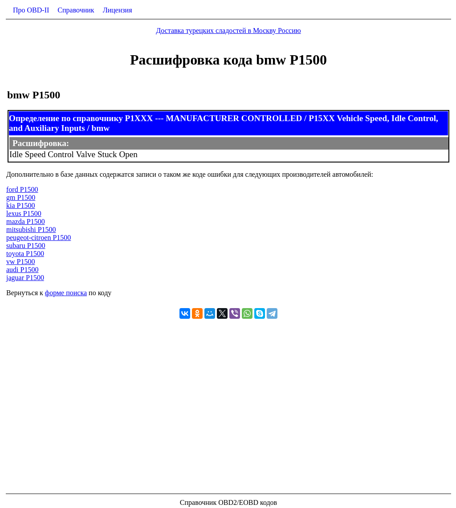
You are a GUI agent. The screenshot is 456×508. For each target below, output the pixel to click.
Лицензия (117, 10)
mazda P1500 (25, 221)
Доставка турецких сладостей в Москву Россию (228, 30)
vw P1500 (20, 261)
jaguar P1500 (25, 277)
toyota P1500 (25, 253)
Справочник (75, 10)
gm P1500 (20, 197)
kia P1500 (20, 205)
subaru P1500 (25, 245)
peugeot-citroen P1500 (38, 237)
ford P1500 (22, 189)
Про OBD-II (31, 10)
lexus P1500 (23, 213)
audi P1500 (22, 269)
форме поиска (66, 293)
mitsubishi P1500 (31, 229)
